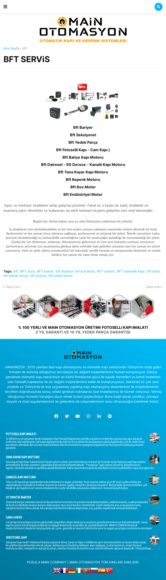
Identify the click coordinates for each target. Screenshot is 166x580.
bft (24, 48)
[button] (5, 7)
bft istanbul (64, 271)
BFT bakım (45, 271)
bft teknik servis (15, 275)
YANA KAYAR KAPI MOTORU (22, 457)
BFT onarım (105, 271)
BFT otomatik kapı (131, 271)
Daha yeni (13, 287)
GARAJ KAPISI (14, 517)
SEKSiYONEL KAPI (16, 537)
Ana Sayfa (11, 48)
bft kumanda (85, 271)
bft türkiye (38, 275)
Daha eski (153, 287)
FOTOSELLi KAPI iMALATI (21, 434)
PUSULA (33, 562)
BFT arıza (27, 271)
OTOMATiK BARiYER (18, 497)
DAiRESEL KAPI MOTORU (21, 477)
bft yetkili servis (60, 275)
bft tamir (153, 271)
